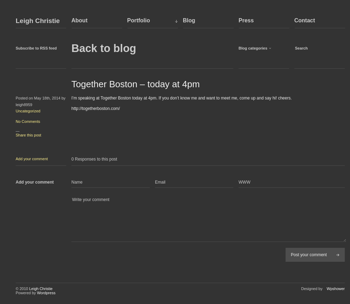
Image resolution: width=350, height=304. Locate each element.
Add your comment (32, 159)
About (79, 20)
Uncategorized (28, 111)
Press (246, 20)
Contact (304, 20)
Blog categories (253, 48)
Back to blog (103, 48)
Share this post (28, 135)
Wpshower (336, 289)
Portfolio (138, 20)
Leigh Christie (38, 21)
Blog (189, 20)
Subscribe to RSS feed (36, 48)
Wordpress (46, 293)
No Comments (28, 121)
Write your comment (208, 219)
